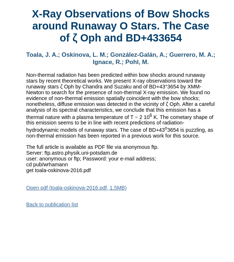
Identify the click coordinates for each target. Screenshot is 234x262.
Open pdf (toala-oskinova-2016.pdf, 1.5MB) (76, 188)
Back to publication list (52, 204)
